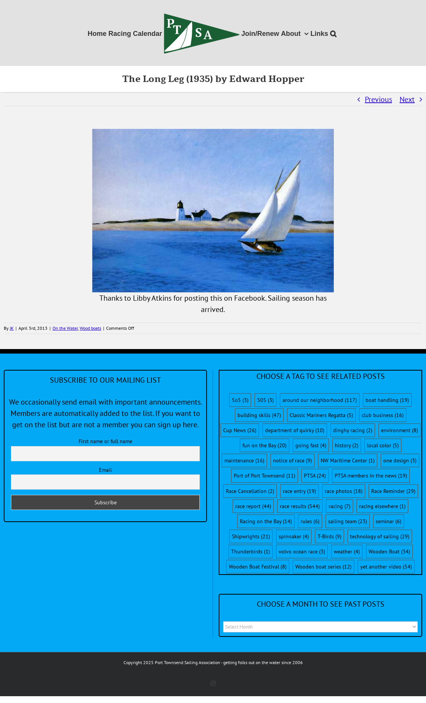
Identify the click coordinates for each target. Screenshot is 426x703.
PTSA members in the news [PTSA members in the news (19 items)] (371, 475)
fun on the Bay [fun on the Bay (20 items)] (264, 445)
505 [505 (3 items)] (265, 400)
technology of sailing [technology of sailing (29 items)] (379, 536)
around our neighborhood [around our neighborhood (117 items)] (319, 400)
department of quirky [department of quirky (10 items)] (294, 430)
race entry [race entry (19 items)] (299, 491)
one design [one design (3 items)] (400, 460)
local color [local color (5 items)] (383, 445)
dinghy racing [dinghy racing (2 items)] (352, 430)
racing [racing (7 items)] (339, 506)
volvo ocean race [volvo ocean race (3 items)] (302, 551)
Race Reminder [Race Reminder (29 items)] (393, 491)
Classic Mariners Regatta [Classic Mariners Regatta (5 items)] (321, 415)
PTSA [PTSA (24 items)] (315, 475)
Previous (378, 99)
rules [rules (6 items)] (310, 521)
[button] (333, 32)
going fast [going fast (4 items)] (310, 445)
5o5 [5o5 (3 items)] (240, 400)
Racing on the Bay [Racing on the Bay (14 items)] (266, 521)
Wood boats (90, 328)
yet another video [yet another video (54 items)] (386, 566)
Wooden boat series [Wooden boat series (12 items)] (323, 566)
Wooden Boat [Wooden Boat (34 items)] (389, 551)
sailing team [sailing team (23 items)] (347, 521)
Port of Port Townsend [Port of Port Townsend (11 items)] (264, 475)
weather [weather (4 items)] (347, 551)
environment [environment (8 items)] (399, 430)
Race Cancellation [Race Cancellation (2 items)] (250, 491)
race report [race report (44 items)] (253, 506)
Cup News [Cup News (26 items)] (239, 430)
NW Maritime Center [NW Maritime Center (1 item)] (348, 460)
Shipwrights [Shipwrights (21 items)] (251, 536)
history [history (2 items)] (346, 445)
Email (105, 470)
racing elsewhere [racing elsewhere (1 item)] (382, 506)
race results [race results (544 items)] (300, 506)
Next (407, 99)
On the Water (65, 328)
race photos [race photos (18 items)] (344, 491)
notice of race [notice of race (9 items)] (292, 460)
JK (12, 328)
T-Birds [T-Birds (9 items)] (329, 536)
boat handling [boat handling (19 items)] (387, 400)
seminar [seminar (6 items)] (388, 521)
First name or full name (105, 441)
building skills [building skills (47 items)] (259, 415)
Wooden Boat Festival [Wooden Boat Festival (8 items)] (258, 566)
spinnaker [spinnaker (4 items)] (294, 536)
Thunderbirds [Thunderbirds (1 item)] (250, 551)
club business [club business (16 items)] (383, 415)
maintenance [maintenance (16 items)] (244, 460)
